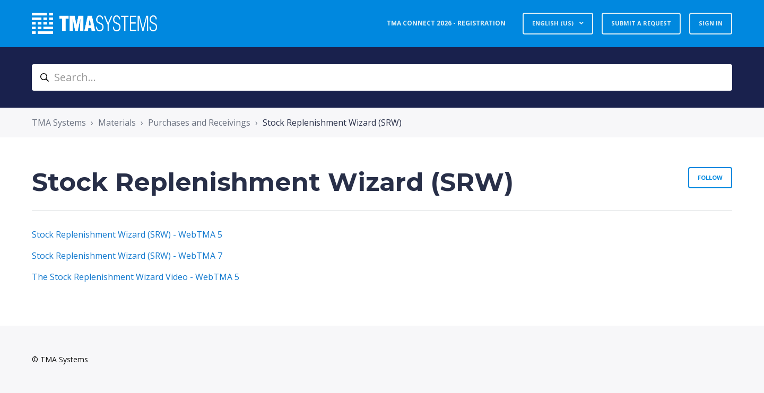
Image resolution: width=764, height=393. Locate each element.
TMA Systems (59, 122)
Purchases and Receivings (199, 122)
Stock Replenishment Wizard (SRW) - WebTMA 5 (127, 234)
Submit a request (641, 23)
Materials (117, 122)
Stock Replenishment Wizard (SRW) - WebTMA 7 (127, 255)
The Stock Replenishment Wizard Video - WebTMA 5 (135, 277)
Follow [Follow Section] (710, 177)
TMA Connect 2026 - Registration (446, 23)
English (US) (553, 23)
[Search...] (382, 77)
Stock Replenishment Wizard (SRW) (332, 122)
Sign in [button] (711, 23)
